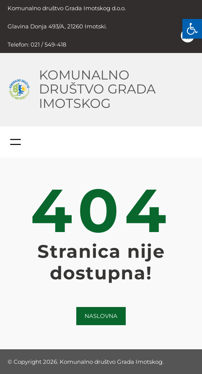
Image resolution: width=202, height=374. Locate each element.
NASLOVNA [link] (101, 315)
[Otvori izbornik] (15, 142)
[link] (192, 29)
